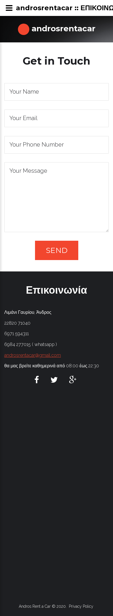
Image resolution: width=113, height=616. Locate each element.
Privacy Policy (81, 606)
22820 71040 (17, 323)
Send (56, 250)
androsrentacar (62, 28)
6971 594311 (16, 333)
